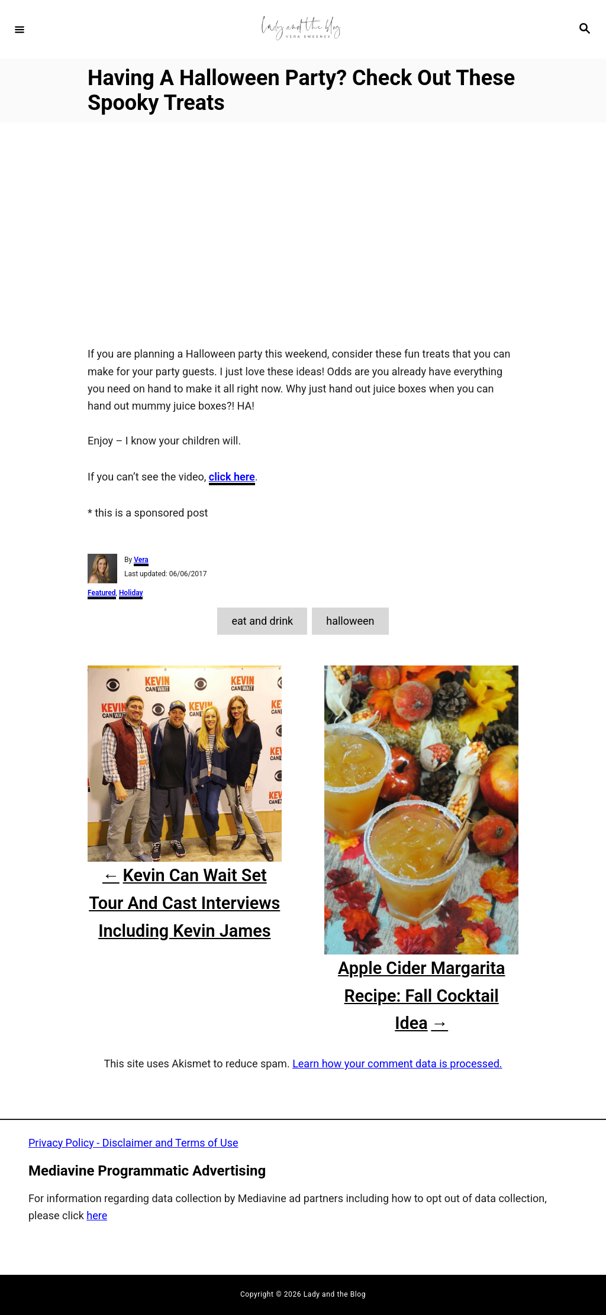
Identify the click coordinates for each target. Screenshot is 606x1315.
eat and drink (262, 621)
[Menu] (19, 29)
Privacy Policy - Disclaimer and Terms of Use (133, 1143)
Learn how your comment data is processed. (397, 1063)
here (96, 1215)
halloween (350, 621)
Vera (141, 560)
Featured (102, 593)
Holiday (131, 593)
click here (232, 476)
